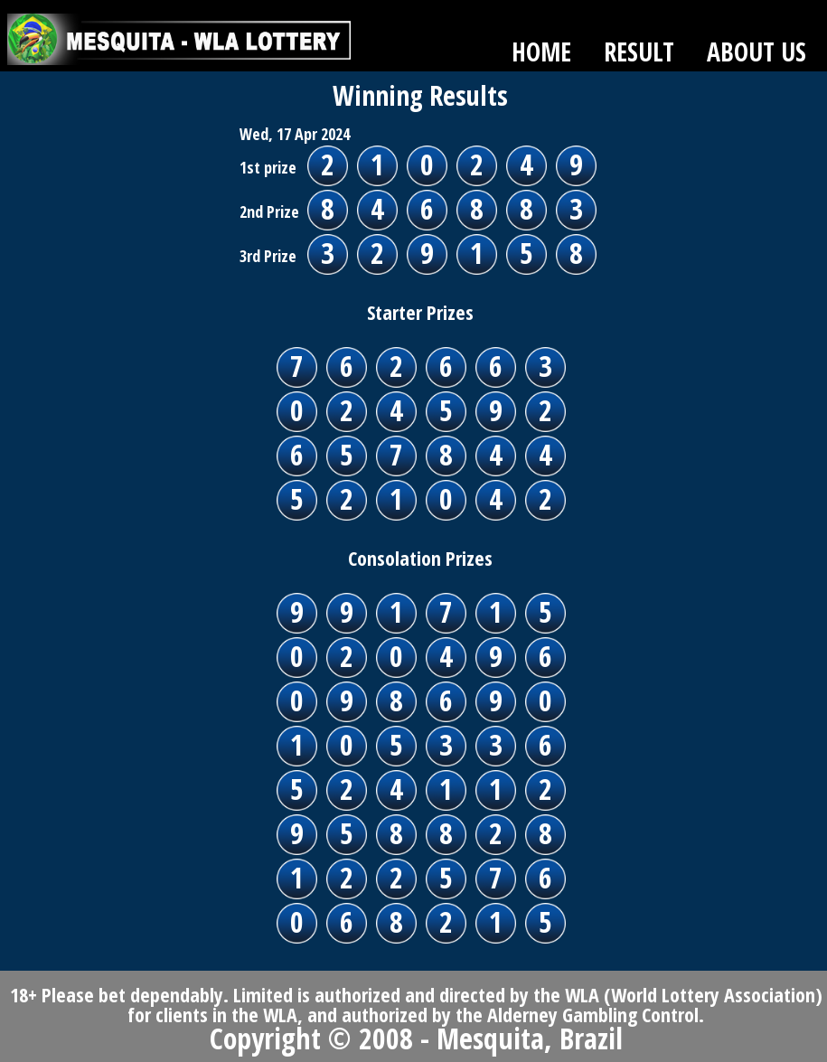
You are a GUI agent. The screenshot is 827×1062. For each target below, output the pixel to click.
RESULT (639, 51)
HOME (541, 51)
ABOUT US (756, 51)
